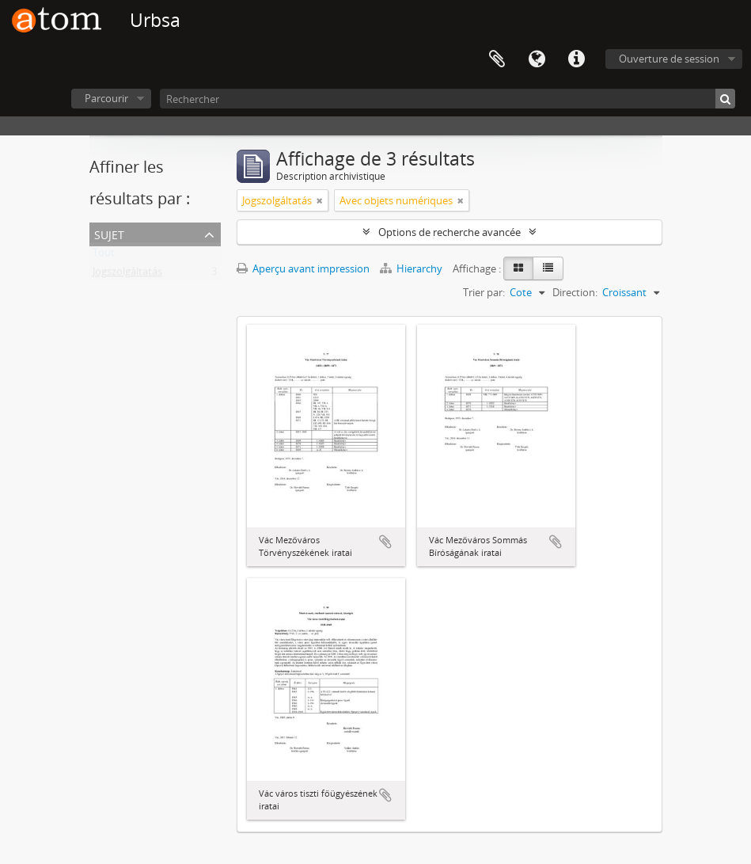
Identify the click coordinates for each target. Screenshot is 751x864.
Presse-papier (497, 59)
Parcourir (106, 98)
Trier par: (484, 292)
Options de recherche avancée (449, 232)
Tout (104, 256)
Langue (536, 59)
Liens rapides (576, 59)
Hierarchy (412, 268)
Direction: (574, 292)
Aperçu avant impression (303, 268)
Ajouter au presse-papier (385, 542)
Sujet (109, 233)
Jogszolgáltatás (127, 275)
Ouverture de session (669, 58)
